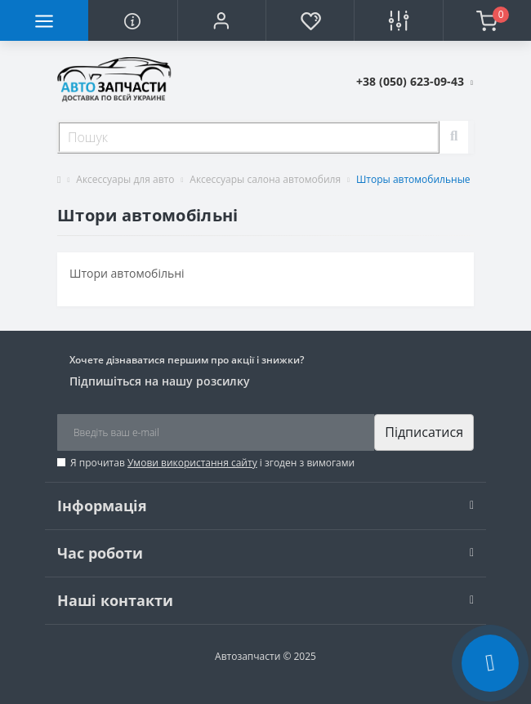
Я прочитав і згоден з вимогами (212, 463)
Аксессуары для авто (125, 179)
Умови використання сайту (192, 463)
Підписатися (424, 432)
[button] (221, 20)
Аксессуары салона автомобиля (265, 179)
